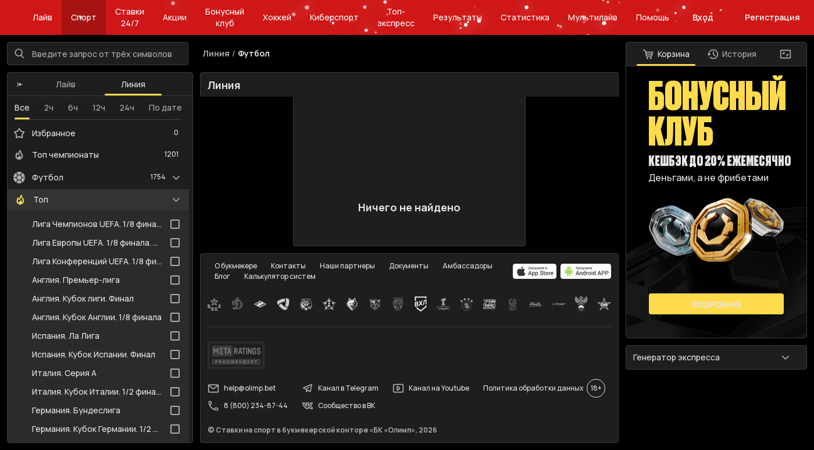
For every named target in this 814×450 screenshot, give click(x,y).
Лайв (42, 17)
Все (22, 107)
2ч (48, 107)
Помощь (652, 17)
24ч (127, 107)
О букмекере (236, 266)
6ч (73, 107)
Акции (175, 17)
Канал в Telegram (340, 388)
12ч (98, 107)
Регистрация (772, 17)
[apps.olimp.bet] (535, 271)
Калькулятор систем (280, 276)
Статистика (525, 17)
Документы (409, 266)
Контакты (288, 266)
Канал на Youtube (430, 388)
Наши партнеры (347, 266)
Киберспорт (334, 17)
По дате (165, 107)
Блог (222, 276)
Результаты (457, 17)
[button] (20, 84)
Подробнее (716, 304)
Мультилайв (592, 17)
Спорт (84, 17)
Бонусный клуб (224, 17)
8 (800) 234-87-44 (248, 406)
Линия (133, 84)
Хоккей (277, 17)
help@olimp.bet (242, 388)
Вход (702, 17)
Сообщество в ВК (338, 406)
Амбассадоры (467, 266)
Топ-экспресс (396, 17)
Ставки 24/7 (129, 17)
